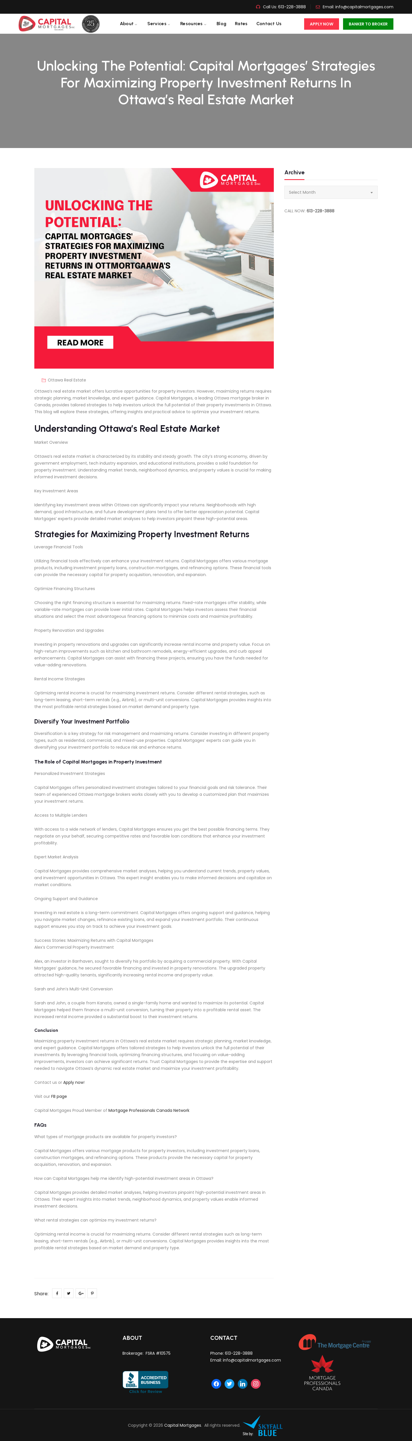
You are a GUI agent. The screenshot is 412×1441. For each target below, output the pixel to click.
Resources (191, 23)
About (127, 23)
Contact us (269, 23)
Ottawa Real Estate (67, 380)
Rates (241, 23)
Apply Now (321, 24)
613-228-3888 (291, 7)
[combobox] (331, 192)
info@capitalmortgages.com (364, 7)
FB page (59, 1096)
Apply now (73, 1082)
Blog (221, 23)
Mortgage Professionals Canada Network (148, 1110)
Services (156, 23)
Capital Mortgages (182, 1425)
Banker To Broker (368, 24)
